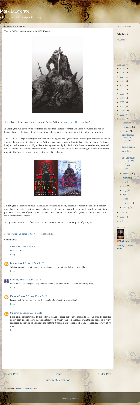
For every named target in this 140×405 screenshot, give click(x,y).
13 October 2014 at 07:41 (31, 313)
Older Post (104, 374)
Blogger (75, 398)
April (125, 194)
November (127, 127)
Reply (12, 254)
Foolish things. (128, 147)
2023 (122, 81)
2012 (122, 217)
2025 (122, 72)
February (126, 203)
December (127, 123)
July (124, 182)
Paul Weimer (16, 263)
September (127, 173)
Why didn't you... (127, 152)
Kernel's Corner (17, 296)
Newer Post (11, 374)
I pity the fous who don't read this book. (128, 139)
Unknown (14, 313)
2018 (122, 102)
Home (58, 374)
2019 (122, 98)
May (124, 190)
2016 (122, 110)
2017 (122, 106)
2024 (122, 77)
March (125, 199)
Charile (13, 246)
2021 (122, 89)
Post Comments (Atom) (26, 388)
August (125, 178)
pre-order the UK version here (75, 122)
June (124, 186)
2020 (122, 94)
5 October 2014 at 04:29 (36, 296)
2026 (122, 68)
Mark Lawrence (15, 11)
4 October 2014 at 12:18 (30, 280)
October (126, 131)
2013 (122, 212)
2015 (122, 115)
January (126, 207)
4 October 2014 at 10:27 (28, 246)
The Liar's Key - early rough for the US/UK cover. (128, 163)
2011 (122, 221)
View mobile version (57, 380)
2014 (122, 119)
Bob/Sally (14, 280)
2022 (122, 85)
